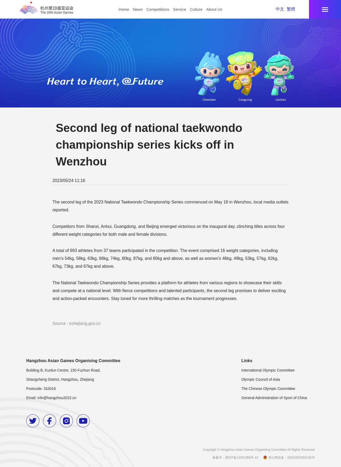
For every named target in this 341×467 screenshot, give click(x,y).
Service (179, 9)
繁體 (291, 9)
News (138, 9)
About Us (214, 9)
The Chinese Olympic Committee (268, 389)
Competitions (157, 9)
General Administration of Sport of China (274, 398)
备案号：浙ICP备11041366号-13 (235, 457)
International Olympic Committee (268, 370)
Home (124, 9)
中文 (280, 9)
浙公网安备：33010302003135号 (288, 457)
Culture (196, 9)
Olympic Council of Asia (260, 379)
